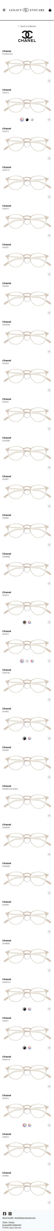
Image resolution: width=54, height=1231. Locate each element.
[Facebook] (4, 1214)
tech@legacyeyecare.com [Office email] (25, 1218)
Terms (4, 1222)
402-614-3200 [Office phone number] (7, 1218)
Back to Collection (27, 26)
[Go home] (27, 10)
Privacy (11, 1222)
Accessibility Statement (11, 1225)
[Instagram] (10, 1214)
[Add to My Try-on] (49, 81)
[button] (4, 10)
